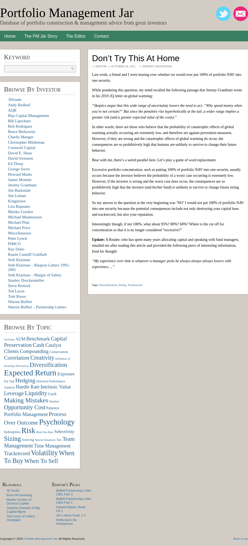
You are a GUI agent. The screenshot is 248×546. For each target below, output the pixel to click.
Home (10, 36)
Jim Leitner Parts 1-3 (71, 515)
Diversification (108, 284)
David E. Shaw (20, 153)
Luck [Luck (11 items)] (52, 393)
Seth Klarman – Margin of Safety (34, 275)
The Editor (76, 36)
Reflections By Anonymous (66, 522)
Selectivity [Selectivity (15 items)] (64, 431)
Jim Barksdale (19, 190)
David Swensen (20, 158)
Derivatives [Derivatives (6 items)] (22, 365)
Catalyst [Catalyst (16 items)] (53, 345)
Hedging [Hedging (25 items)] (25, 380)
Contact (101, 36)
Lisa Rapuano (19, 206)
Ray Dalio (16, 249)
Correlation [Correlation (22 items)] (16, 358)
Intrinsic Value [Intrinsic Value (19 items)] (56, 387)
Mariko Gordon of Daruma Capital (18, 501)
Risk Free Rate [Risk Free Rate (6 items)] (44, 432)
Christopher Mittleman (26, 142)
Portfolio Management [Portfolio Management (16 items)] (26, 414)
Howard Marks (20, 174)
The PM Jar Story (40, 36)
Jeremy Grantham (22, 185)
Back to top (240, 538)
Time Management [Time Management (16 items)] (52, 446)
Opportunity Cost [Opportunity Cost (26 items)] (24, 407)
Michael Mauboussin (25, 217)
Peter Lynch (17, 238)
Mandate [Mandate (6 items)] (54, 401)
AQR (12, 110)
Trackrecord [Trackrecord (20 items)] (17, 453)
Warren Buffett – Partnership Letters (37, 307)
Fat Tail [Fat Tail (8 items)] (9, 381)
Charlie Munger (20, 137)
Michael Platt (18, 222)
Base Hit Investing (19, 495)
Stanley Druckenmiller (26, 280)
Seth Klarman (19, 260)
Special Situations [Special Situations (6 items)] (45, 439)
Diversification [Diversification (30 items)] (48, 364)
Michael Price (19, 228)
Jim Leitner (17, 196)
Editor (101, 66)
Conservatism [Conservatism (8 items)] (59, 352)
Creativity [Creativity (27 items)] (42, 357)
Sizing (122, 284)
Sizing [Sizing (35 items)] (12, 438)
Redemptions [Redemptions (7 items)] (12, 432)
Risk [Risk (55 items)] (28, 430)
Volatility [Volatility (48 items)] (44, 453)
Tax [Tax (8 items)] (59, 440)
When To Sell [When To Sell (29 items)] (41, 460)
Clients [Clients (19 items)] (11, 351)
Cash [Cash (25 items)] (39, 345)
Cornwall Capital (21, 148)
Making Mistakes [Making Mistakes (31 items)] (26, 400)
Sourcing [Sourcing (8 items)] (28, 440)
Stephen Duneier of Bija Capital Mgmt (23, 510)
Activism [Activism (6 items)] (9, 339)
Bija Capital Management (28, 115)
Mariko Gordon (20, 212)
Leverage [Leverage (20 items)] (14, 393)
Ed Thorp (15, 164)
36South (14, 99)
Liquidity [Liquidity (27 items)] (36, 393)
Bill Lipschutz (19, 121)
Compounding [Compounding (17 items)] (34, 351)
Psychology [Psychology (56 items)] (57, 422)
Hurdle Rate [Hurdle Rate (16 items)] (27, 387)
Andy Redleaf (19, 105)
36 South (12, 491)
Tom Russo (17, 296)
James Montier (20, 180)
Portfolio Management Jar (67, 13)
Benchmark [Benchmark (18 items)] (38, 338)
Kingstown (17, 201)
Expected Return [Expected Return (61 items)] (30, 372)
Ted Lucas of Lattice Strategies (20, 518)
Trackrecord (135, 284)
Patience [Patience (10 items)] (52, 408)
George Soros (19, 169)
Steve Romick (19, 286)
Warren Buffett (20, 302)
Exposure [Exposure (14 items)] (66, 373)
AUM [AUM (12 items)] (20, 339)
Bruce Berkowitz (21, 131)
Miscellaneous (19, 233)
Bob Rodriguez (20, 126)
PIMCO (14, 244)
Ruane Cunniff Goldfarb (27, 254)
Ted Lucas (16, 291)
